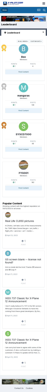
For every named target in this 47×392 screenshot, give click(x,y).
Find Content (24, 72)
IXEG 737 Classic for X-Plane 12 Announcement (22, 300)
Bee (23, 56)
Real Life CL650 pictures (19, 220)
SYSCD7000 (23, 134)
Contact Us (18, 388)
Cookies (29, 388)
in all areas (23, 41)
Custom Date (36, 41)
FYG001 (23, 173)
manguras (23, 95)
